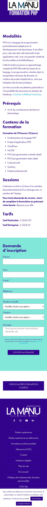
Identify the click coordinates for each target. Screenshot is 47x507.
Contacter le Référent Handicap (26, 94)
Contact (23, 454)
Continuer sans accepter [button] (20, 498)
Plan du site (23, 466)
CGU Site (23, 486)
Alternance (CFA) (23, 449)
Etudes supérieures (23, 432)
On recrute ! (23, 471)
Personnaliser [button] (36, 498)
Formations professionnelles (23, 443)
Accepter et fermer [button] (24, 503)
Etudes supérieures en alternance (23, 437)
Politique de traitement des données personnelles (24, 479)
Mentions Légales (23, 460)
